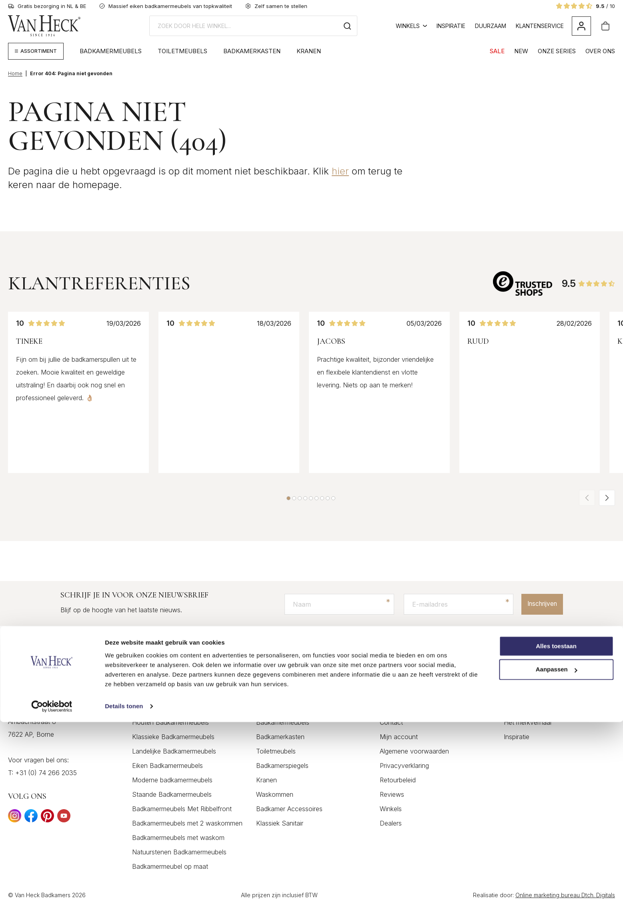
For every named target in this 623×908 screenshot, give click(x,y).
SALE (497, 51)
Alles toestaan (556, 832)
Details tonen (124, 892)
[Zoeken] (347, 26)
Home (15, 73)
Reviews (392, 795)
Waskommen (274, 795)
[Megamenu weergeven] (36, 51)
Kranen (308, 51)
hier (340, 171)
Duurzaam (490, 25)
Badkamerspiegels (282, 766)
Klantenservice (540, 25)
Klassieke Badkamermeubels (173, 737)
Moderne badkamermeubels (172, 780)
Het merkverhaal (527, 723)
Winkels (411, 25)
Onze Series (557, 51)
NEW (521, 51)
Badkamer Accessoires (289, 809)
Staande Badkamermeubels (172, 795)
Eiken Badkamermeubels (167, 766)
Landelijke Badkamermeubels (174, 752)
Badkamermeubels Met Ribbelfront (182, 809)
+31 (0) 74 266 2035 (46, 773)
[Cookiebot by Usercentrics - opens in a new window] (52, 892)
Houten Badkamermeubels (170, 723)
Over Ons (600, 51)
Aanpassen (556, 855)
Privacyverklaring (404, 766)
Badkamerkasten (251, 51)
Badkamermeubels (111, 51)
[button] (288, 498)
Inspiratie (451, 25)
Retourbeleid (398, 780)
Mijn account (399, 737)
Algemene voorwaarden (414, 752)
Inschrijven (538, 604)
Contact (391, 723)
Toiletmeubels (182, 51)
